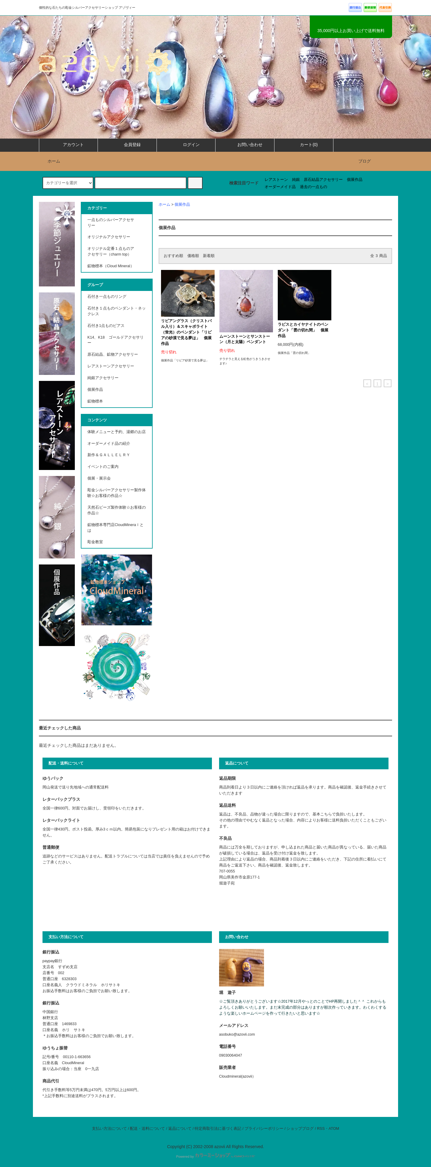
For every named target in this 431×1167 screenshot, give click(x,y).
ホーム (50, 161)
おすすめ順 (173, 256)
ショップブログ (300, 1129)
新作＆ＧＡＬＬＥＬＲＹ (110, 455)
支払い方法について (109, 1129)
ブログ (364, 161)
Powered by (215, 1156)
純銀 (296, 180)
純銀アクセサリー (103, 378)
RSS (321, 1129)
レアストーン (276, 180)
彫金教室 (95, 542)
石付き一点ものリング (106, 297)
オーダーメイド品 (280, 187)
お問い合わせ (244, 144)
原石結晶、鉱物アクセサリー (112, 354)
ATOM (334, 1129)
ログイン (186, 144)
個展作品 (354, 180)
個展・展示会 (99, 478)
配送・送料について (147, 1129)
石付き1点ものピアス (106, 326)
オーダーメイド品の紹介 (108, 443)
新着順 (209, 256)
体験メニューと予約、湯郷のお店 (116, 432)
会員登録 (127, 144)
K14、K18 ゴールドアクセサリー (115, 340)
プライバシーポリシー (264, 1129)
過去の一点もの (313, 187)
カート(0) (304, 144)
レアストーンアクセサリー (110, 366)
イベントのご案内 (103, 467)
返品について (180, 1129)
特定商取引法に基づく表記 (218, 1129)
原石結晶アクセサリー (323, 180)
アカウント (68, 144)
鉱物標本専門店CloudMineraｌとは (115, 528)
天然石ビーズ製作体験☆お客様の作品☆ (116, 510)
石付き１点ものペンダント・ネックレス (116, 311)
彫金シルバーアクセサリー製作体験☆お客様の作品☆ (116, 493)
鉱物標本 (95, 401)
